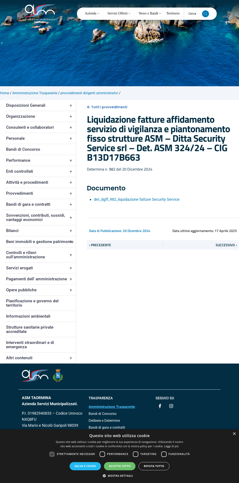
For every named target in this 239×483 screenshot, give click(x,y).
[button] (119, 476)
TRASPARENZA (101, 398)
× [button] (234, 434)
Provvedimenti (41, 193)
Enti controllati (41, 171)
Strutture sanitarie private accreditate (29, 329)
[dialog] (119, 456)
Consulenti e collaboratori (41, 127)
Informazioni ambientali (28, 316)
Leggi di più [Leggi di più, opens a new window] (171, 446)
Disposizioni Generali (41, 105)
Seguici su (165, 398)
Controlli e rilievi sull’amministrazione (41, 254)
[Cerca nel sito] (205, 14)
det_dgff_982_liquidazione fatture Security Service (137, 199)
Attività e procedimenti (41, 182)
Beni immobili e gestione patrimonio (41, 241)
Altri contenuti (41, 358)
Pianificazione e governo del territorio (32, 303)
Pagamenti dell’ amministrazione (41, 279)
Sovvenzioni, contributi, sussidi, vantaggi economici (41, 217)
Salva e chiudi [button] (85, 466)
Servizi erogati (41, 268)
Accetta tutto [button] (120, 466)
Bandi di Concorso (23, 149)
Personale (41, 138)
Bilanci (41, 230)
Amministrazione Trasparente (112, 407)
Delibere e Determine (104, 421)
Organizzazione (41, 116)
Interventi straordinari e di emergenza (30, 344)
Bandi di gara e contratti (41, 204)
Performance (41, 160)
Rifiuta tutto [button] (154, 466)
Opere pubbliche (41, 290)
